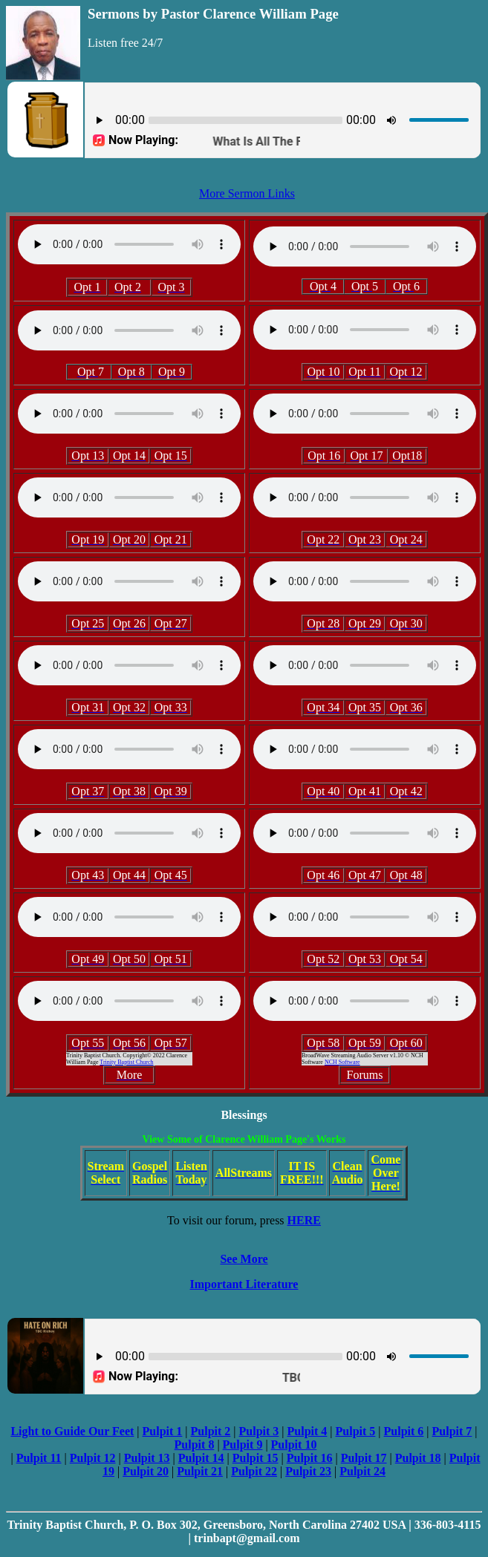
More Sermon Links (247, 193)
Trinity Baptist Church (126, 1062)
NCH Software (342, 1062)
